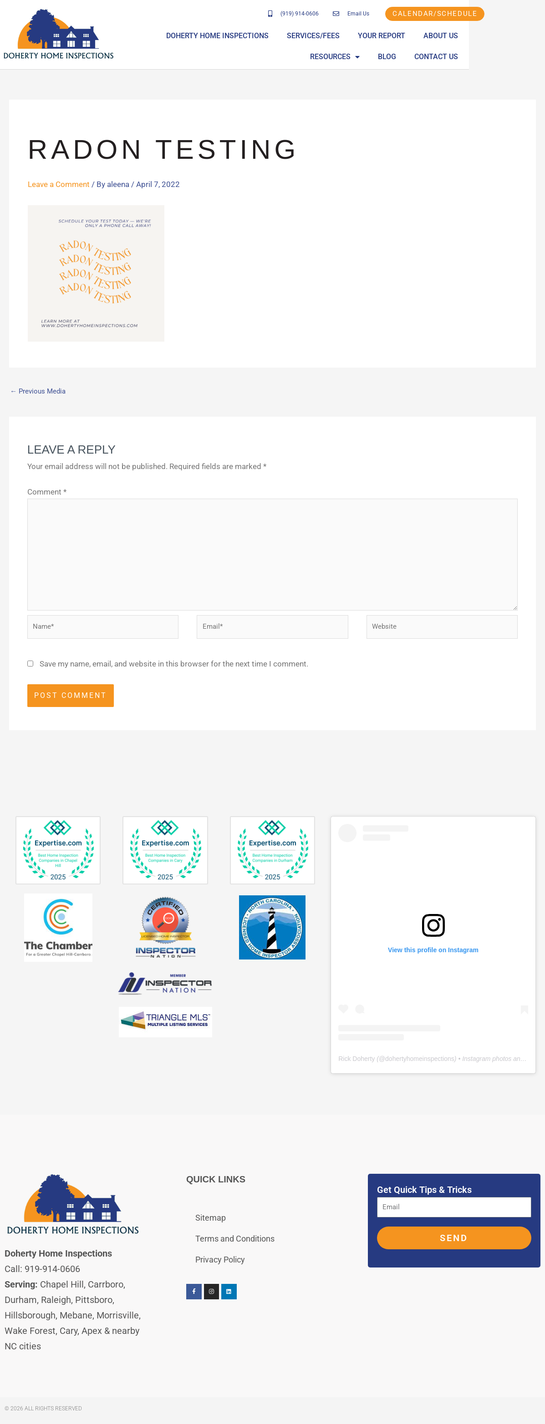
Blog (458, 57)
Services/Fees (316, 36)
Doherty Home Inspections (220, 36)
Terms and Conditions (235, 1245)
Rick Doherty (356, 1065)
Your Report (384, 36)
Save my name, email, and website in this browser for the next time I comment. (174, 670)
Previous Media (39, 391)
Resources (504, 37)
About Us (444, 36)
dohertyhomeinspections (419, 1065)
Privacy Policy (220, 1266)
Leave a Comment (59, 184)
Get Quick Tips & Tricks (424, 1196)
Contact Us (507, 57)
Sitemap (210, 1224)
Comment (46, 492)
